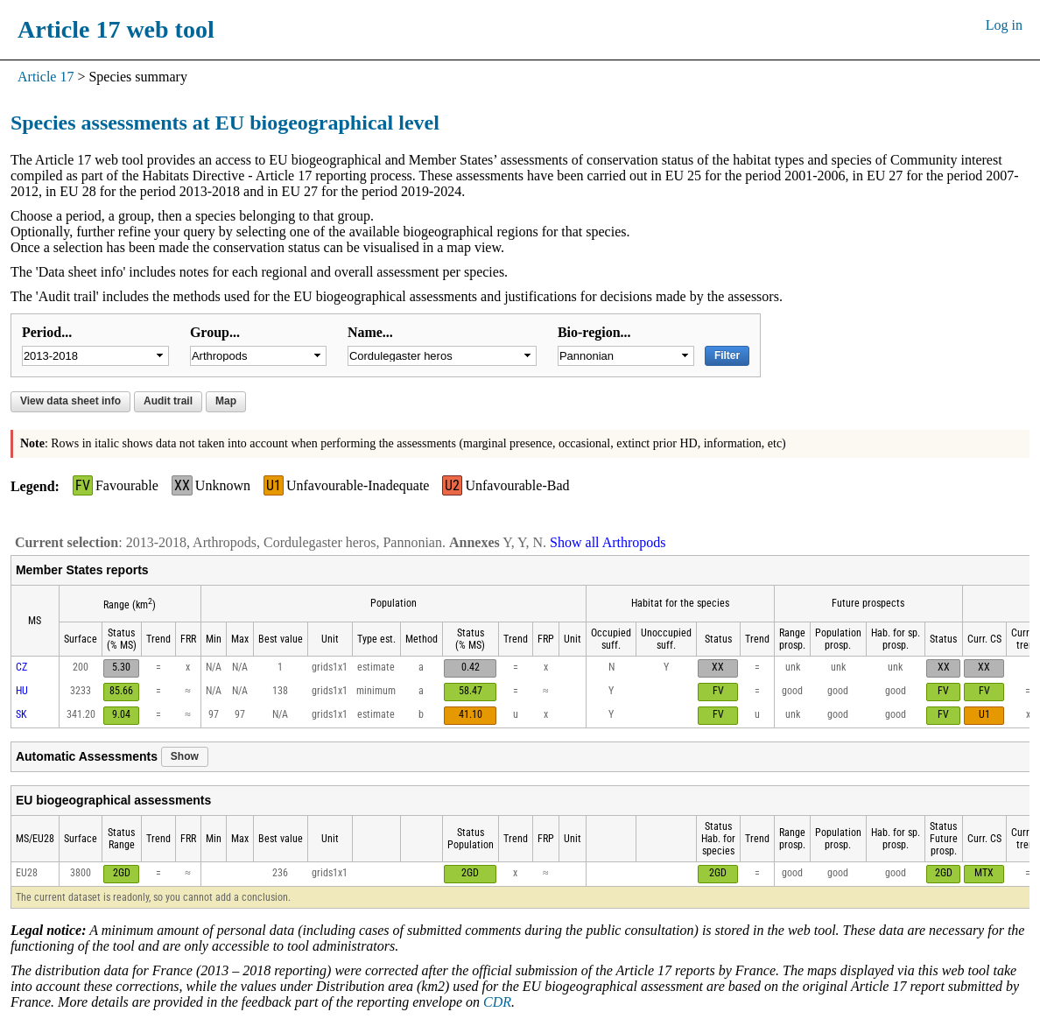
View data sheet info (70, 401)
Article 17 (46, 76)
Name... (370, 332)
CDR (497, 1001)
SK (21, 714)
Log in (1004, 25)
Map (225, 401)
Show (185, 756)
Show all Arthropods (607, 542)
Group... (215, 332)
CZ (21, 667)
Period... (47, 332)
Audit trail (168, 401)
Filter (727, 355)
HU (22, 691)
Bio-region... (594, 332)
